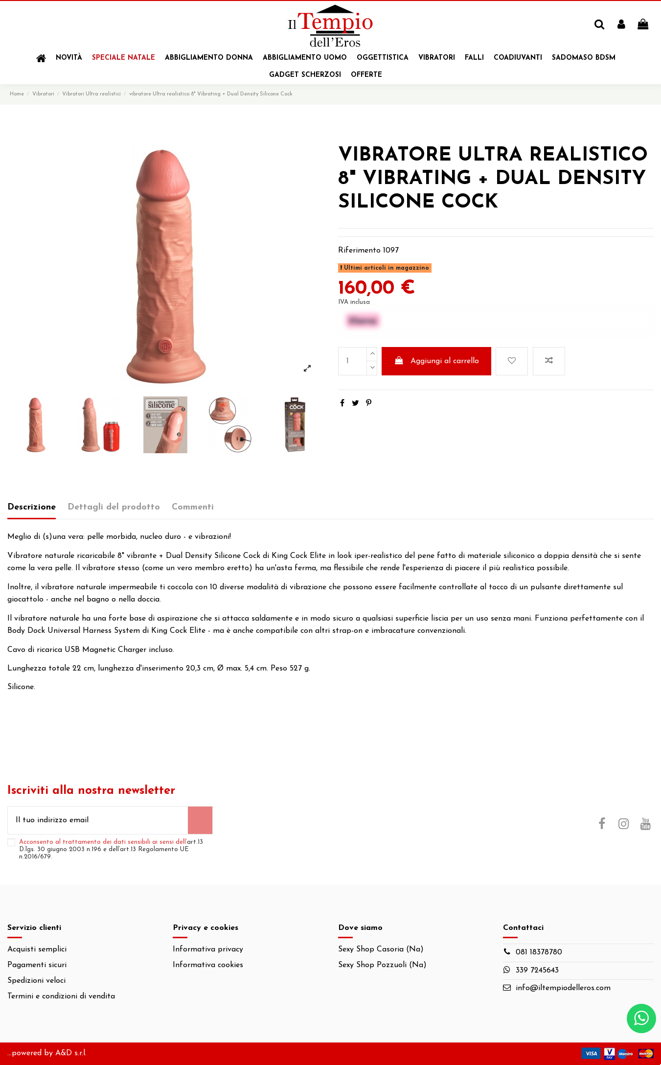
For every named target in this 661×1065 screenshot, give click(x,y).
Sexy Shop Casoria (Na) (381, 949)
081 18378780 (539, 952)
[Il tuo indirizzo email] (98, 820)
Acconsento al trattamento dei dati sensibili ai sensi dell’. (111, 849)
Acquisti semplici (37, 949)
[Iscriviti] (200, 820)
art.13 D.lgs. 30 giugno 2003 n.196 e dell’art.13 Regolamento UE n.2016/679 (111, 849)
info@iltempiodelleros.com (563, 988)
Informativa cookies (208, 965)
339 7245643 (537, 970)
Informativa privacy (208, 949)
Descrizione (31, 507)
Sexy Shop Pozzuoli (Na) (382, 965)
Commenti (193, 507)
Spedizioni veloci (36, 981)
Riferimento (359, 251)
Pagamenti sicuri (37, 965)
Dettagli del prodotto (114, 507)
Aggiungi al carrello (436, 360)
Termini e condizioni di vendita (61, 996)
